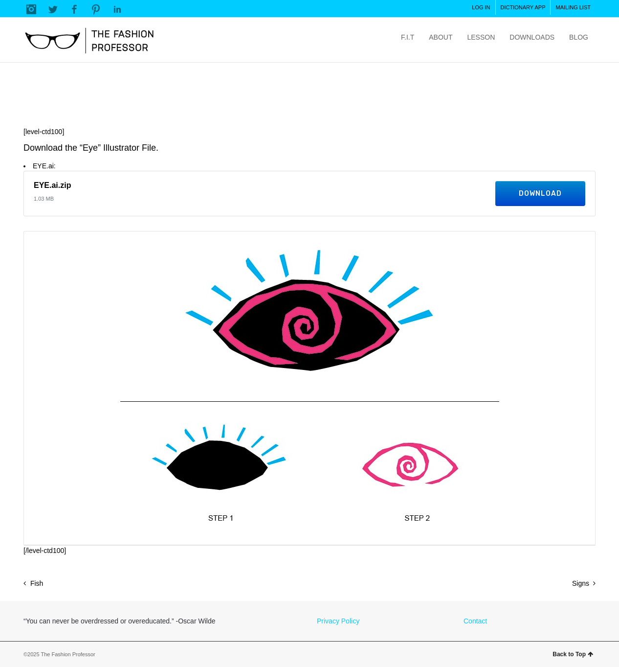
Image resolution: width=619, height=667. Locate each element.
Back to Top (573, 654)
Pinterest (96, 9)
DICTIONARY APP (523, 7)
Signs (580, 583)
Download (540, 193)
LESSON (481, 37)
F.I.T (407, 37)
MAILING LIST (573, 7)
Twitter (53, 9)
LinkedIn (117, 9)
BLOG (578, 37)
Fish (36, 583)
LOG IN (481, 7)
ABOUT (440, 37)
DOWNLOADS (531, 37)
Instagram (31, 9)
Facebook (74, 9)
